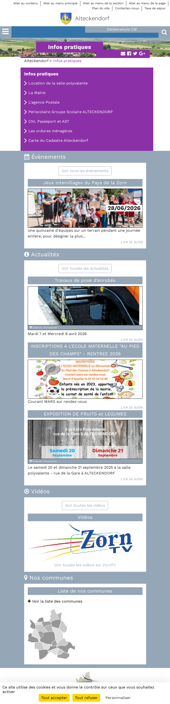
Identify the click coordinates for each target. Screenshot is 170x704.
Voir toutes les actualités (85, 268)
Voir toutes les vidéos (85, 505)
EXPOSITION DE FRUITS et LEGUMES (85, 414)
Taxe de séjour (155, 8)
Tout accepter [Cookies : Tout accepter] (54, 697)
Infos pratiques (41, 74)
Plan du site (101, 8)
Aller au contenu (25, 3)
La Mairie (36, 92)
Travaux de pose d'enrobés (85, 280)
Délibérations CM (122, 29)
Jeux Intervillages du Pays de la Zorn (85, 182)
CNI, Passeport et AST (48, 121)
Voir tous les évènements (85, 170)
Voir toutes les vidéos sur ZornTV (85, 565)
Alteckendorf (36, 60)
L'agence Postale (44, 102)
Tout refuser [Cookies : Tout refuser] (86, 697)
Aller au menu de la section (103, 3)
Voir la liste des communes (55, 601)
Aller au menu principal (60, 3)
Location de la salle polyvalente (58, 83)
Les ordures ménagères (50, 131)
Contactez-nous (127, 8)
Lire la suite (132, 242)
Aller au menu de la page (147, 3)
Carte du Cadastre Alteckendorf (58, 140)
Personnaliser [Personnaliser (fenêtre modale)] (118, 697)
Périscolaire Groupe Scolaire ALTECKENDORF (70, 112)
